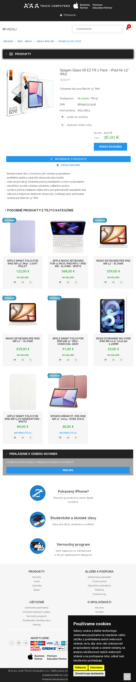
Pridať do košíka (110, 146)
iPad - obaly (25, 41)
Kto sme (99, 607)
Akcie (37, 581)
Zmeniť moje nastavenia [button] (89, 673)
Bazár (37, 589)
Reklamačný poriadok (99, 577)
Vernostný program (73, 544)
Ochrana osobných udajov (36, 612)
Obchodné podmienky (37, 607)
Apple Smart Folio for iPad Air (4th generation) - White (23, 419)
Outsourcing (99, 594)
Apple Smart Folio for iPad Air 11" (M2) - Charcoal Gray (68, 341)
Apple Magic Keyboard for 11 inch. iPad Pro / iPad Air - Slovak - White (68, 263)
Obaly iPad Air (45, 41)
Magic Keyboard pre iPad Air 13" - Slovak (113, 262)
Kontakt (99, 612)
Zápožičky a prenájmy (99, 585)
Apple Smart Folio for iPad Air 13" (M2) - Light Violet (22, 263)
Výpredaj (36, 585)
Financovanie (99, 581)
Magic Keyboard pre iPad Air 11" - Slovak (23, 340)
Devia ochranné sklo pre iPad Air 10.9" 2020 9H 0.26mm (113, 341)
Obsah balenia (68, 165)
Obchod (8, 41)
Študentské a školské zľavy (73, 518)
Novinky (36, 577)
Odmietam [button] (96, 667)
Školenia (99, 589)
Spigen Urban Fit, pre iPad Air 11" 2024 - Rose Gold (68, 417)
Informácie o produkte (68, 159)
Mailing (68, 470)
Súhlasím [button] (80, 667)
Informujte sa (22, 433)
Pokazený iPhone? (73, 491)
